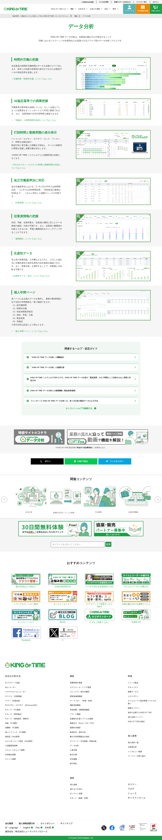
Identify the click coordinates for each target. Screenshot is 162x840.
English (28, 827)
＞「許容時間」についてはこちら (26, 203)
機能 (72, 676)
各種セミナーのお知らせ (122, 2)
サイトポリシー (47, 823)
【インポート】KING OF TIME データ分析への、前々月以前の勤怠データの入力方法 (64, 401)
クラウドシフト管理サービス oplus (99, 604)
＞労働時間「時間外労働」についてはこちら (31, 79)
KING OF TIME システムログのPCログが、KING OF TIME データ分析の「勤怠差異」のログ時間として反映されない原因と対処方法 (80, 379)
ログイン (156, 2)
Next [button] (158, 499)
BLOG (62, 621)
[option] (28, 499)
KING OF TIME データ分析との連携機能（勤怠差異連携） (53, 391)
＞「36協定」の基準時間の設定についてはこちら (33, 120)
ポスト (48, 461)
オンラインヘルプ (25, 621)
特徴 (130, 676)
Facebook (112, 827)
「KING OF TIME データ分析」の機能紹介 (47, 357)
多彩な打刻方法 (13, 676)
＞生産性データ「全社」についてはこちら (30, 276)
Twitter (103, 827)
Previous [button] (4, 499)
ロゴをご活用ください (99, 621)
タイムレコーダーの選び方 (136, 585)
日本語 (49, 827)
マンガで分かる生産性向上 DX (99, 585)
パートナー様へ (141, 2)
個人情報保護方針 (27, 823)
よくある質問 (103, 2)
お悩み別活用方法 (62, 585)
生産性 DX (136, 621)
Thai (38, 827)
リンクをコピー (115, 461)
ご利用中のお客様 (87, 2)
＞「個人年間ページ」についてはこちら (29, 331)
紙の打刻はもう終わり (25, 585)
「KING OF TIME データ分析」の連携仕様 (47, 367)
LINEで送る (81, 461)
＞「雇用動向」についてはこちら (26, 239)
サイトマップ (66, 823)
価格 (72, 777)
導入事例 (132, 735)
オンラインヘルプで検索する (81, 408)
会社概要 (9, 823)
